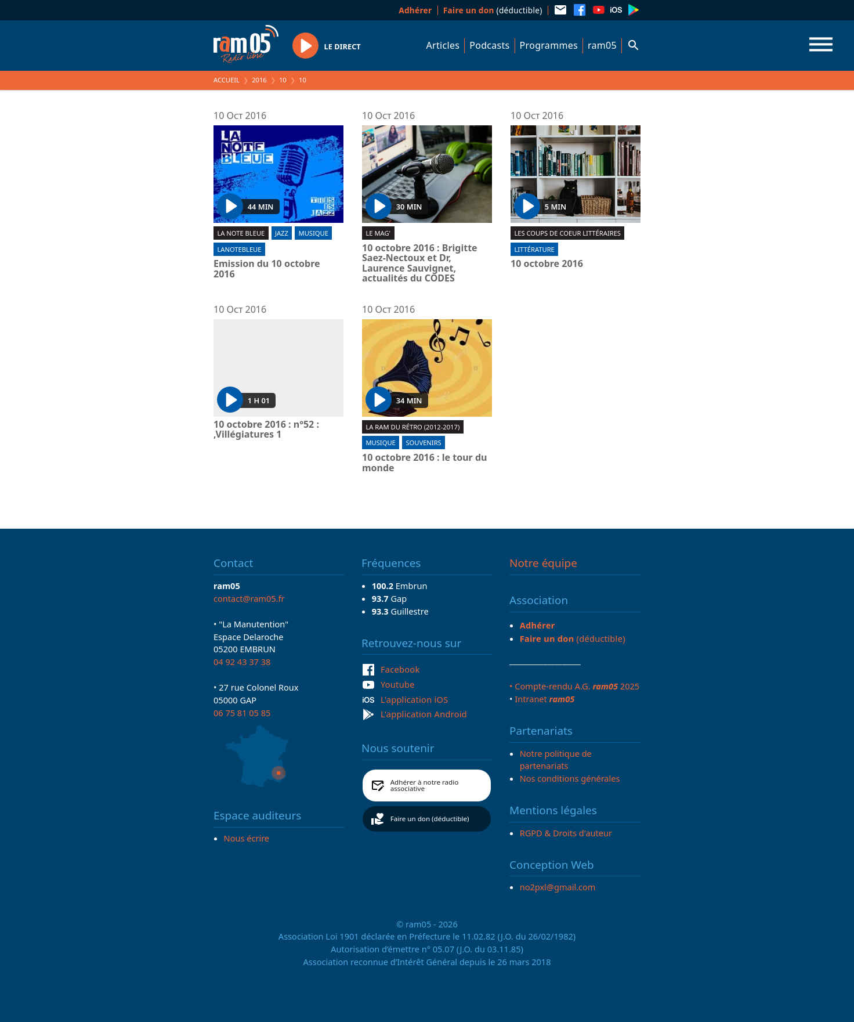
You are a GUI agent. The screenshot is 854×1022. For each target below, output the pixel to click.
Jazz (281, 233)
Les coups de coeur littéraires (567, 233)
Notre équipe (543, 562)
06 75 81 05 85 (242, 712)
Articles (443, 45)
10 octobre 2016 (547, 264)
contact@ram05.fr (249, 598)
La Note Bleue (241, 233)
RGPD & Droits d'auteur (566, 833)
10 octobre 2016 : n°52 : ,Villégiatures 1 (266, 430)
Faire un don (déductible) (429, 818)
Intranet (544, 699)
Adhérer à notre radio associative (424, 785)
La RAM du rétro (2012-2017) (412, 426)
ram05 (602, 45)
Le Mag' (378, 233)
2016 (259, 79)
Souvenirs (423, 442)
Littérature (534, 249)
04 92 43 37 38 (242, 661)
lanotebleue (239, 249)
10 (283, 79)
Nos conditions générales (570, 778)
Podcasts (489, 45)
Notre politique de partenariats (556, 759)
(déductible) (492, 10)
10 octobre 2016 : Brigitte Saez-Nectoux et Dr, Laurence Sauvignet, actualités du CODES (419, 263)
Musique (313, 233)
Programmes (549, 45)
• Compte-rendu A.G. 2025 (574, 686)
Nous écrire (246, 838)
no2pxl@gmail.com (558, 887)
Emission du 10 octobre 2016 (267, 269)
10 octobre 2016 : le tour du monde (424, 463)
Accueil (227, 79)
